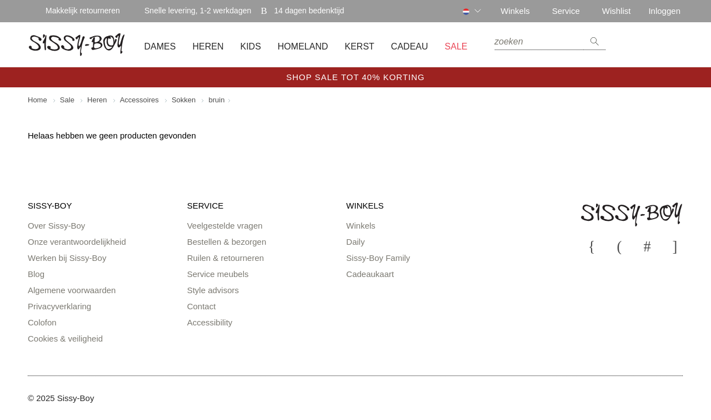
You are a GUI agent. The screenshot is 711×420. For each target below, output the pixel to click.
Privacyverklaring (59, 306)
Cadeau (409, 46)
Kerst (359, 46)
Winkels (515, 11)
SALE (456, 46)
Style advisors (213, 290)
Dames (160, 46)
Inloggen (664, 11)
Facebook (619, 246)
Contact (201, 306)
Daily (355, 241)
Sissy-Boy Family (378, 258)
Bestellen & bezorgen (227, 241)
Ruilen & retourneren (225, 258)
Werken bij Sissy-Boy (67, 258)
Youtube (591, 246)
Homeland (303, 46)
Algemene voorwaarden (72, 290)
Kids (250, 46)
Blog (36, 274)
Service (566, 11)
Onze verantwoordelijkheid (77, 241)
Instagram (647, 246)
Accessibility (210, 322)
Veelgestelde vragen (225, 225)
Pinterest (675, 246)
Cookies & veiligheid (65, 338)
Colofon (42, 322)
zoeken (594, 41)
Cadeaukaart (370, 274)
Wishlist (616, 11)
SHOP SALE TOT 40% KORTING (355, 77)
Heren (207, 46)
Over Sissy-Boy (56, 225)
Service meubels (218, 274)
